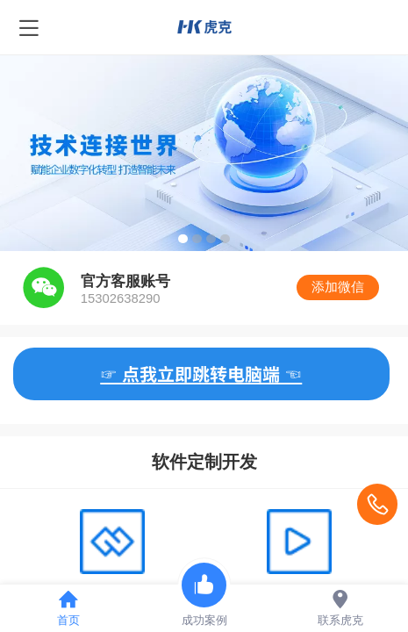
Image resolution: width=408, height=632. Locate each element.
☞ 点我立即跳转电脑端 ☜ (201, 373)
